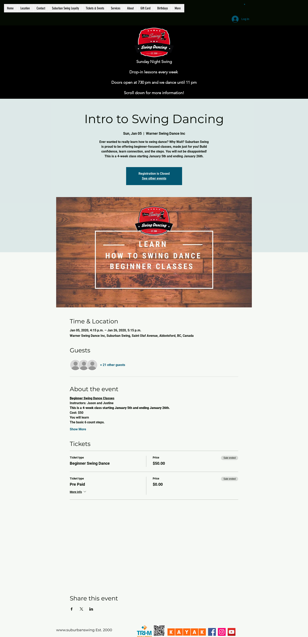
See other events (154, 178)
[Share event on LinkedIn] (91, 609)
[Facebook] (212, 632)
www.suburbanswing (75, 630)
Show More (78, 429)
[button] (244, 4)
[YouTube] (231, 632)
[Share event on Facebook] (72, 609)
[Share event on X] (81, 609)
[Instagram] (222, 632)
